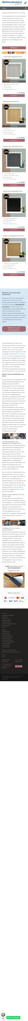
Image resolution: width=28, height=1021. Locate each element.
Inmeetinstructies (5, 618)
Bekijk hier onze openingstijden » (14, 329)
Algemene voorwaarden (18, 676)
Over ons (4, 654)
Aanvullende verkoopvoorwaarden (9, 623)
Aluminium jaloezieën (6, 635)
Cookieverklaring (5, 677)
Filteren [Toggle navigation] (14, 48)
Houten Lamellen (5, 645)
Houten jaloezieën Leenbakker (8, 641)
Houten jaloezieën (5, 631)
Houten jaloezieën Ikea (6, 638)
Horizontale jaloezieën (6, 643)
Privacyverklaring (12, 677)
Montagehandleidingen (7, 620)
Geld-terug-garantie (6, 625)
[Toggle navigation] (26, 8)
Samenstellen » (14, 95)
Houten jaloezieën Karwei (7, 640)
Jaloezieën (4, 629)
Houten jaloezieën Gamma (7, 636)
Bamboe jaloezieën (6, 633)
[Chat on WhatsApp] (13, 1017)
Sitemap (4, 627)
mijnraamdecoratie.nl (6, 666)
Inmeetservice (5, 617)
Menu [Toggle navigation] (4, 8)
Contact (3, 656)
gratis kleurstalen (19, 489)
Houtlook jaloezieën (6, 646)
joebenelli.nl (4, 667)
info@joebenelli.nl (18, 661)
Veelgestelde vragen (6, 622)
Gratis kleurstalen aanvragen (8, 615)
